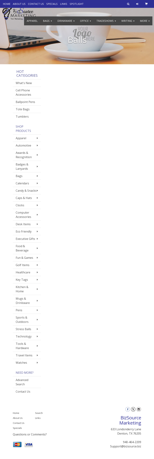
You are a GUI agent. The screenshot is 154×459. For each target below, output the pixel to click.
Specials (17, 428)
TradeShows (106, 23)
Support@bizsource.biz (125, 446)
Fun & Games (24, 258)
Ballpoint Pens (25, 102)
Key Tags (22, 280)
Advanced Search (22, 382)
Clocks (20, 205)
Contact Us (23, 392)
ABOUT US (19, 4)
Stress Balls (23, 329)
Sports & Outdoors (22, 320)
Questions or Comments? (30, 434)
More (145, 23)
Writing (128, 23)
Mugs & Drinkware (23, 301)
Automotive (23, 145)
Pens (19, 310)
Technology (24, 336)
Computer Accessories (23, 215)
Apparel (32, 23)
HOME (6, 4)
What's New (24, 83)
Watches (21, 363)
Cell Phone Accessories (23, 92)
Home (16, 413)
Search (39, 413)
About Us (18, 418)
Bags (47, 23)
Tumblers (22, 116)
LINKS (63, 4)
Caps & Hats (24, 198)
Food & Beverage (22, 248)
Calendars (22, 183)
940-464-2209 (132, 442)
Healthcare (23, 272)
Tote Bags (23, 109)
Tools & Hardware (22, 346)
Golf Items (22, 265)
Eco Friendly (24, 231)
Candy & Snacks (26, 191)
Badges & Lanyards (22, 166)
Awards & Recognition (24, 155)
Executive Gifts (25, 239)
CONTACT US (36, 4)
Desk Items (23, 224)
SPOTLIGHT (77, 4)
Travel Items (24, 355)
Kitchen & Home (22, 289)
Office (85, 23)
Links (38, 418)
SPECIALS (52, 4)
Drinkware (66, 23)
